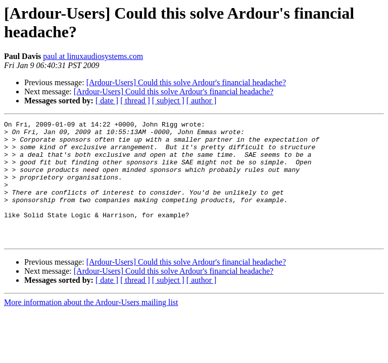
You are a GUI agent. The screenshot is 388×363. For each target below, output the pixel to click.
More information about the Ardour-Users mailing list (91, 326)
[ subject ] (168, 100)
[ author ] (201, 100)
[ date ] (106, 100)
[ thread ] (135, 100)
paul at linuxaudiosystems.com (93, 56)
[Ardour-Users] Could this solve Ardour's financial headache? (186, 82)
